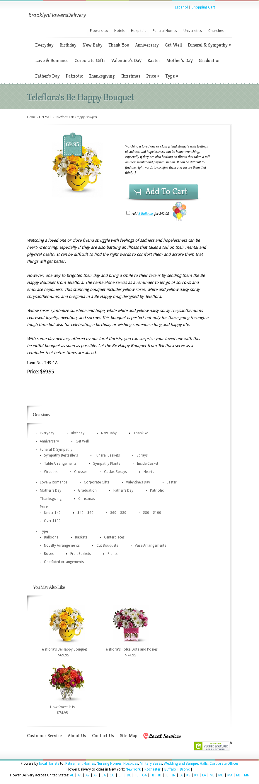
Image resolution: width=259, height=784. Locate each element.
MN (246, 775)
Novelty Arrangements (62, 545)
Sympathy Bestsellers (61, 455)
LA (204, 775)
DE (129, 775)
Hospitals (138, 31)
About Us (77, 735)
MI (238, 775)
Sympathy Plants (106, 464)
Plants (112, 554)
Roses (49, 554)
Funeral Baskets (107, 455)
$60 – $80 (118, 513)
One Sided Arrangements (64, 562)
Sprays (142, 455)
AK (80, 775)
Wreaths (50, 472)
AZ (88, 775)
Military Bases (151, 763)
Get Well (173, 45)
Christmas (130, 76)
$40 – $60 (85, 513)
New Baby (92, 45)
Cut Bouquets (107, 545)
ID (159, 775)
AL (72, 775)
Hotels (119, 31)
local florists (49, 763)
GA (144, 775)
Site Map (128, 735)
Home (31, 117)
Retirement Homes (80, 763)
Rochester (152, 769)
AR (95, 775)
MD (221, 775)
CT (120, 775)
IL (166, 775)
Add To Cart (166, 191)
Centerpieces (114, 537)
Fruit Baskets (80, 554)
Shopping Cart (203, 7)
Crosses (80, 472)
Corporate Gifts (89, 60)
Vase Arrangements (150, 545)
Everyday (44, 45)
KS (188, 775)
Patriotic (74, 76)
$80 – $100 (152, 513)
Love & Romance (52, 60)
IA (181, 775)
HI (152, 775)
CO (112, 775)
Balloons (51, 537)
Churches (216, 31)
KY (196, 775)
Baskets (81, 537)
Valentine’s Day (126, 60)
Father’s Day (47, 76)
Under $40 (52, 513)
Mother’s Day (179, 60)
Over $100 (52, 521)
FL (136, 775)
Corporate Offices (223, 763)
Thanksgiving (102, 76)
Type (171, 76)
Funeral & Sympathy (209, 45)
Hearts (149, 472)
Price (152, 76)
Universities (192, 31)
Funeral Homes (165, 31)
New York (133, 769)
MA (229, 775)
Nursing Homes (109, 763)
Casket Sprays (115, 472)
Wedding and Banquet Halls (186, 763)
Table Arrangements (60, 464)
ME (212, 775)
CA (103, 775)
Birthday (67, 45)
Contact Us (103, 735)
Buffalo (170, 769)
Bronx (185, 769)
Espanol (181, 7)
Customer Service (44, 735)
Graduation (210, 60)
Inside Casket (147, 464)
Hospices (130, 763)
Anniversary (147, 45)
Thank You (118, 45)
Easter (153, 60)
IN (173, 775)
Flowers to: (99, 31)
